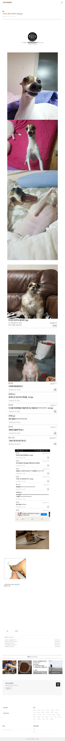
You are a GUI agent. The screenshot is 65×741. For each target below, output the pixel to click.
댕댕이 (39, 716)
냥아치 (47, 716)
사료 (43, 710)
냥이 (57, 710)
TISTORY (33, 739)
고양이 (48, 710)
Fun (5, 637)
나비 (35, 719)
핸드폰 (35, 714)
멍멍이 (39, 719)
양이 (35, 716)
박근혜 (53, 714)
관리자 (37, 739)
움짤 (39, 712)
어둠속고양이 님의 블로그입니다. (11, 685)
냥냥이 (49, 714)
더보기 (34, 721)
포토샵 (57, 712)
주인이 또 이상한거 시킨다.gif (11, 641)
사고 (44, 714)
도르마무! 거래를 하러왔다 (10, 639)
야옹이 (43, 712)
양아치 (58, 714)
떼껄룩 (52, 719)
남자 (55, 716)
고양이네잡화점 (7, 2)
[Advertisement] (21, 26)
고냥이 (53, 710)
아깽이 (60, 716)
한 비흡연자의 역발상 (9, 646)
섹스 (51, 716)
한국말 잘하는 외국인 (9, 643)
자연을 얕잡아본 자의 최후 (10, 644)
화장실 (48, 712)
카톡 (35, 710)
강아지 (40, 714)
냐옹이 (39, 710)
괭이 (47, 719)
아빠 (35, 712)
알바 (52, 712)
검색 (30, 729)
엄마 (43, 719)
